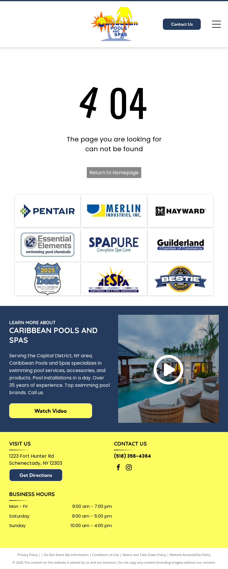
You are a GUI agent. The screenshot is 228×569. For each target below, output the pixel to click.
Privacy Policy (27, 561)
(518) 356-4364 (132, 463)
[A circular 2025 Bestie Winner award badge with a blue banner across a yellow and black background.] (180, 284)
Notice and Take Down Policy (144, 561)
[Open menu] (216, 24)
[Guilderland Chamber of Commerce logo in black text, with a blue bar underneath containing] (180, 248)
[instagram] (128, 475)
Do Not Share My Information (66, 561)
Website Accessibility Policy (190, 561)
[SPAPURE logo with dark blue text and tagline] (114, 248)
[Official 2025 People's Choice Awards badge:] (47, 284)
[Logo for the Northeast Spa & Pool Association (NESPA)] (114, 284)
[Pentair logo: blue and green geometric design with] (47, 212)
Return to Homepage (114, 172)
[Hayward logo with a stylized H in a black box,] (180, 212)
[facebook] (118, 475)
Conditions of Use (105, 561)
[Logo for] (47, 248)
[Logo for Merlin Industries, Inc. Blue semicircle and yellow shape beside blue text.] (114, 212)
